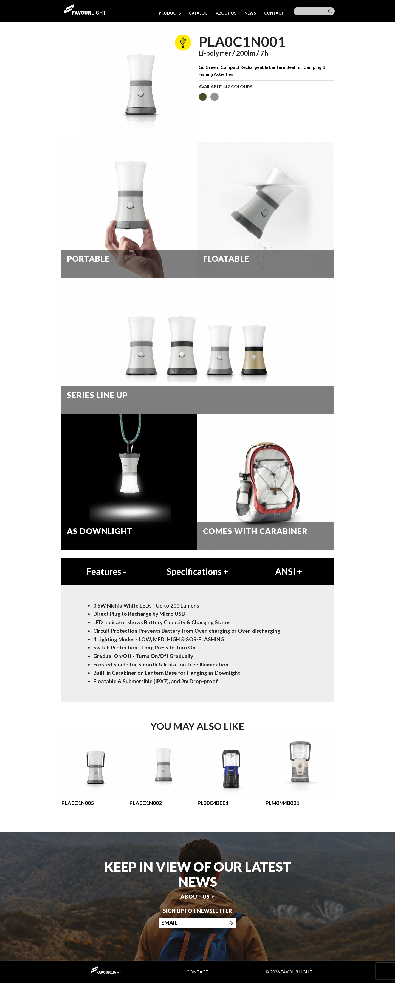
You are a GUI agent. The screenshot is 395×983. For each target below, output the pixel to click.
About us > (197, 896)
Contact (274, 13)
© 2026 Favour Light (288, 971)
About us (226, 13)
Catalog (198, 13)
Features (106, 571)
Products (170, 13)
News (250, 13)
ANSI (288, 571)
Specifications (197, 571)
